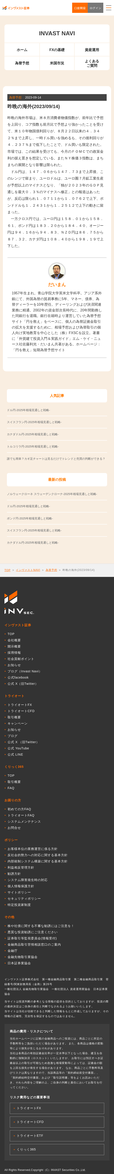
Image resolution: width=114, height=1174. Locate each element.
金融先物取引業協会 (23, 957)
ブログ (13, 736)
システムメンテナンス (24, 821)
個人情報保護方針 (21, 886)
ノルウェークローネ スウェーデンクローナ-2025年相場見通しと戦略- (52, 494)
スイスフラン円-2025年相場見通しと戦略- (34, 530)
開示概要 (14, 646)
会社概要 (14, 640)
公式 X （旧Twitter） (23, 742)
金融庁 (13, 950)
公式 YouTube (18, 748)
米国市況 (57, 63)
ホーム (22, 50)
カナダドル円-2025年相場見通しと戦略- (33, 542)
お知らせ (14, 665)
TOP (7, 570)
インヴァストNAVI (28, 570)
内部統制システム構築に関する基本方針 (38, 861)
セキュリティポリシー (24, 898)
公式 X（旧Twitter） (23, 683)
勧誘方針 (14, 873)
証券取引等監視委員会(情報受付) (32, 938)
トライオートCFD (21, 711)
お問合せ (14, 828)
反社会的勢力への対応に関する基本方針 (38, 855)
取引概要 (14, 717)
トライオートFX (20, 705)
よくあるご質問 (92, 63)
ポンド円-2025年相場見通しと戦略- (30, 518)
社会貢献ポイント (21, 659)
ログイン (95, 8)
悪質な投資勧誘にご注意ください (33, 932)
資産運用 (92, 50)
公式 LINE (15, 754)
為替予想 (22, 63)
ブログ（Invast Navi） (25, 671)
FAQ (11, 788)
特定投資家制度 (19, 905)
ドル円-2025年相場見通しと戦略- (28, 506)
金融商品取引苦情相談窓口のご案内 (34, 944)
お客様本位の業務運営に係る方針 (33, 849)
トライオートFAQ (21, 815)
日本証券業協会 (19, 963)
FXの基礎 (57, 50)
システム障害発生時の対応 (28, 880)
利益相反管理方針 (21, 867)
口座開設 (80, 8)
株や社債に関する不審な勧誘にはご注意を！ (41, 926)
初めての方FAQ (19, 809)
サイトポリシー (19, 892)
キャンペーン (18, 723)
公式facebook (18, 677)
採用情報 (14, 652)
